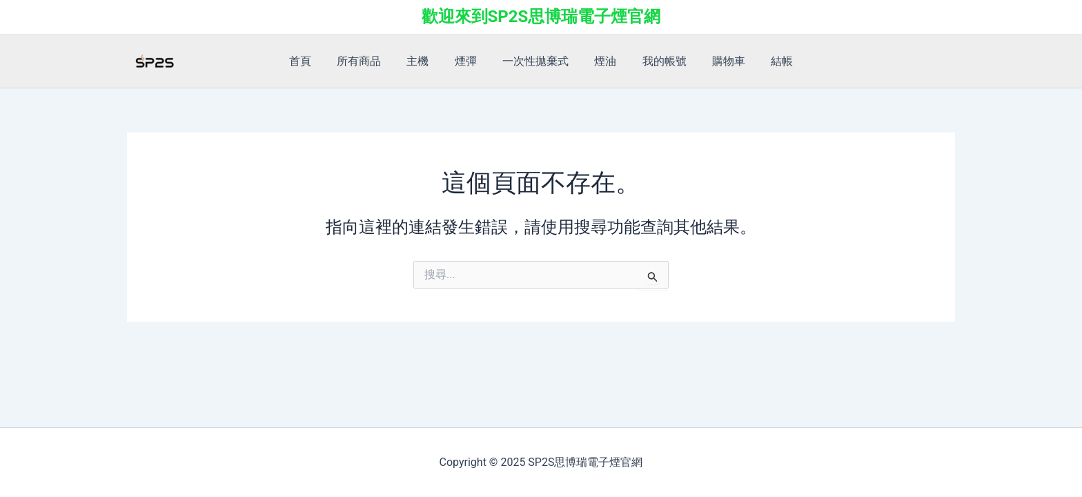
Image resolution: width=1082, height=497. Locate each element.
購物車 (717, 61)
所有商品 (370, 61)
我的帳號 (657, 61)
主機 (425, 61)
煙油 (602, 61)
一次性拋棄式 (535, 61)
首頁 (315, 61)
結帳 (767, 61)
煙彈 (469, 61)
